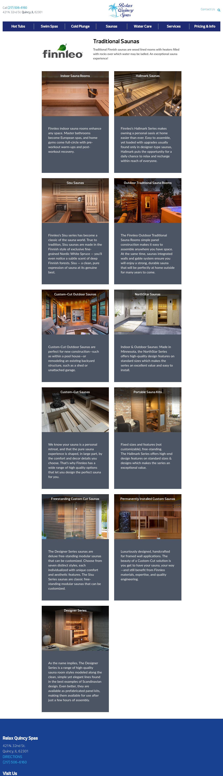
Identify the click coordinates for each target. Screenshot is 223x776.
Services (174, 26)
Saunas (111, 26)
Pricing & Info (204, 26)
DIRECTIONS (12, 756)
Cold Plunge (80, 26)
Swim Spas (49, 26)
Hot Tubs (18, 26)
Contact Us (208, 9)
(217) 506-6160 (17, 8)
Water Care (143, 26)
